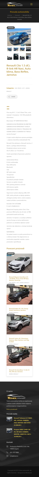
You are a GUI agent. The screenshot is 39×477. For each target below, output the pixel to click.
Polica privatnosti (12, 409)
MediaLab (29, 473)
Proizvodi (17, 15)
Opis (8, 106)
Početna (10, 15)
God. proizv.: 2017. (20, 88)
